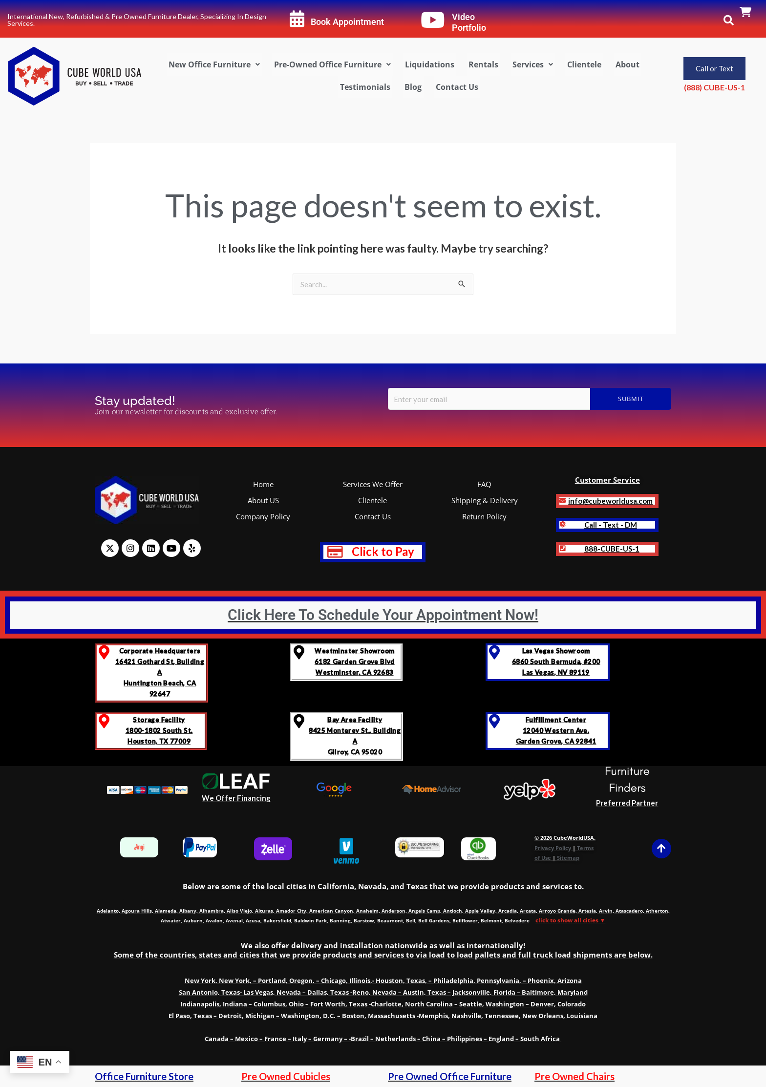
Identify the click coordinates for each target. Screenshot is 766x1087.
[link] (745, 13)
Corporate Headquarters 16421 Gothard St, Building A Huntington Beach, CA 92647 (159, 672)
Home (263, 484)
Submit (631, 398)
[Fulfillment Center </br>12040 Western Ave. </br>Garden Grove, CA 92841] (495, 721)
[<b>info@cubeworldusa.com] (562, 500)
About (627, 64)
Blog (413, 87)
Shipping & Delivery (484, 500)
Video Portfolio (469, 22)
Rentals (483, 64)
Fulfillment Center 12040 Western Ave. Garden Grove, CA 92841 (556, 730)
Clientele (584, 64)
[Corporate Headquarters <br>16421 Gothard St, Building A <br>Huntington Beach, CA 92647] (104, 652)
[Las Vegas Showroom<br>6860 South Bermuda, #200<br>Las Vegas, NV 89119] (495, 652)
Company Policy (263, 516)
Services (532, 64)
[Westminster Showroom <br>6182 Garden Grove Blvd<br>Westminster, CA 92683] (299, 652)
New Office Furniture (214, 64)
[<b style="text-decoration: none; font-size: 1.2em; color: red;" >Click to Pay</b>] (335, 552)
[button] (214, 64)
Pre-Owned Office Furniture (332, 64)
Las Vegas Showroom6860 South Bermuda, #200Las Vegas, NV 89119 (556, 661)
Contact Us (457, 87)
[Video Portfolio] (433, 20)
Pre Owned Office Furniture (449, 1076)
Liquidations (429, 64)
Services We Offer (373, 484)
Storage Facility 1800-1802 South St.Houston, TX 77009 (159, 730)
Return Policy (484, 516)
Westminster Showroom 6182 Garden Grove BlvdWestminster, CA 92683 (355, 661)
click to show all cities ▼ (570, 920)
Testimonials (365, 87)
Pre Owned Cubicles (285, 1076)
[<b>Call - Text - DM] (562, 524)
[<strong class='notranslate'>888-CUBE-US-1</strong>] (562, 548)
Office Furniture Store (144, 1076)
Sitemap (568, 857)
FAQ (484, 484)
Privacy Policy (552, 848)
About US (263, 500)
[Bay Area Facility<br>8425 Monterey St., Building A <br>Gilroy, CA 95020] (299, 721)
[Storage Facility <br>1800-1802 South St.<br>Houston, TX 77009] (104, 721)
